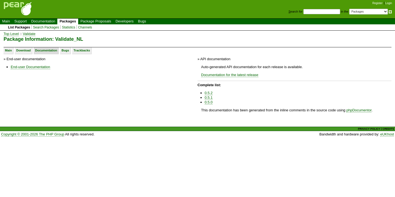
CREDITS (388, 128)
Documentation (43, 21)
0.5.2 (209, 93)
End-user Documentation (30, 67)
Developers (124, 21)
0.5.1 (209, 97)
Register (378, 3)
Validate (29, 34)
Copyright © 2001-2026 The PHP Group (32, 134)
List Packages (19, 27)
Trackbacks (82, 50)
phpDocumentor (359, 110)
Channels (85, 27)
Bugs (142, 21)
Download (23, 50)
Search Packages (46, 27)
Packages (68, 21)
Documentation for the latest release (229, 75)
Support (20, 21)
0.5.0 (209, 102)
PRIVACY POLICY (369, 128)
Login (388, 3)
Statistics (68, 27)
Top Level (11, 34)
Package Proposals (95, 21)
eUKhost (387, 134)
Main (6, 21)
